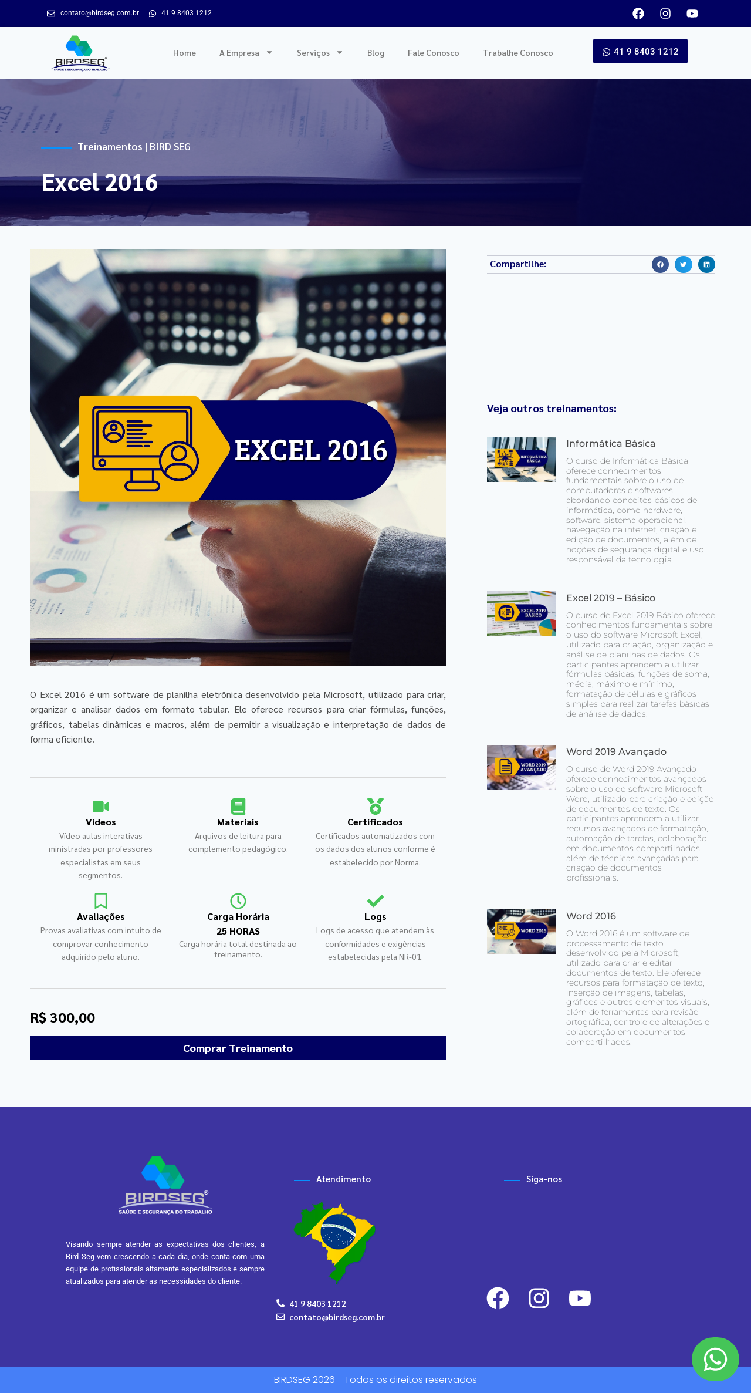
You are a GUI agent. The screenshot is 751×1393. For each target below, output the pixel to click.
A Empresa (246, 52)
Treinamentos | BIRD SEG (134, 146)
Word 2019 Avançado (616, 751)
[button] (660, 264)
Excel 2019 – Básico (610, 597)
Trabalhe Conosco (518, 52)
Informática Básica (611, 443)
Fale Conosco (433, 52)
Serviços (320, 52)
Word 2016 (591, 916)
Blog (375, 52)
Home (184, 52)
